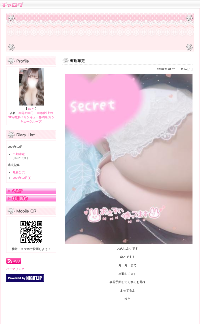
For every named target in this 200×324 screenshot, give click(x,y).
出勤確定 (19, 154)
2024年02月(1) (22, 178)
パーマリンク (15, 269)
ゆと (31, 108)
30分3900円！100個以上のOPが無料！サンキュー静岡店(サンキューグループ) (31, 117)
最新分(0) (19, 172)
